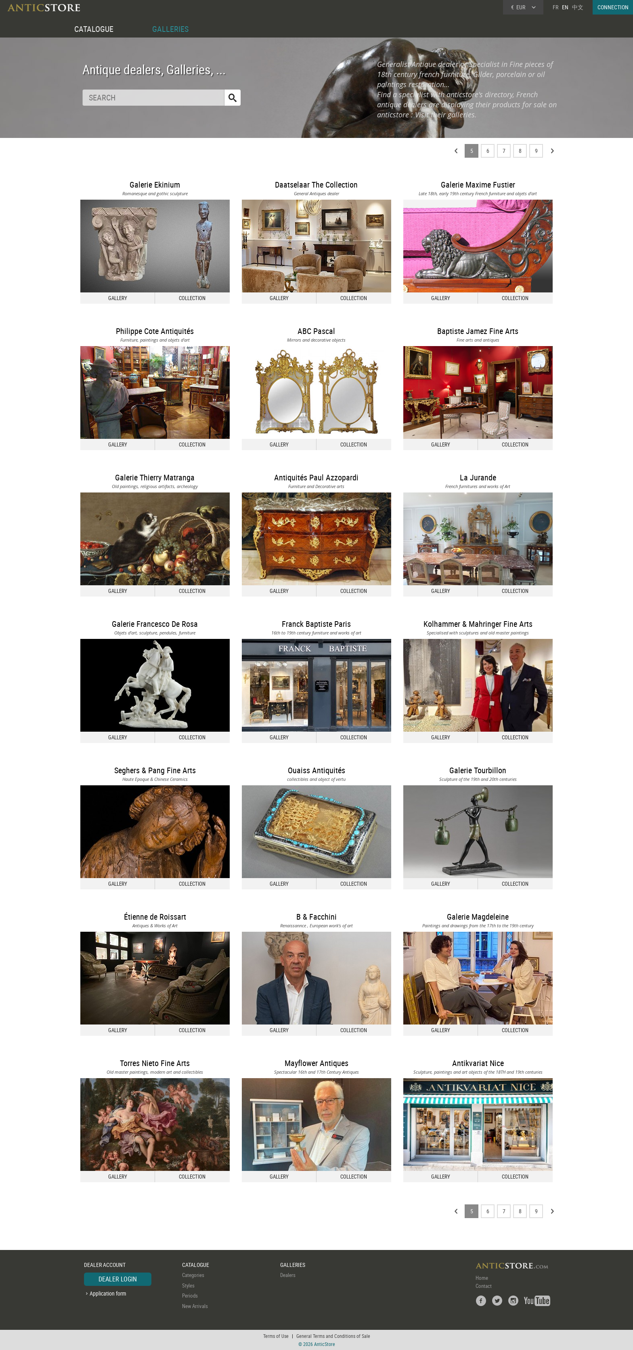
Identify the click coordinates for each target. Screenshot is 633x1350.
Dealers (288, 1275)
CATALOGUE (93, 28)
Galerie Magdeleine (478, 916)
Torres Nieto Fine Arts (155, 1063)
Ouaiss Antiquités (316, 770)
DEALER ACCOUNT (105, 1265)
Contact (484, 1285)
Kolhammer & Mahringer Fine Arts (477, 623)
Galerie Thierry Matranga (155, 477)
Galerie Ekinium (155, 184)
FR (555, 7)
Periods (190, 1295)
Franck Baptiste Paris (316, 623)
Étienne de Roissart (155, 916)
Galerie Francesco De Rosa (155, 623)
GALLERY (117, 298)
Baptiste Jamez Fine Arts (477, 331)
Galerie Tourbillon (477, 770)
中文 (577, 7)
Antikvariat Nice (478, 1063)
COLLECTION (192, 298)
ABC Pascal (316, 331)
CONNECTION (613, 7)
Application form (108, 1293)
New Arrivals (195, 1306)
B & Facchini (316, 916)
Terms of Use (276, 1336)
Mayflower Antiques (316, 1063)
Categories (193, 1275)
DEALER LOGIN (118, 1279)
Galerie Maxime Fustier (478, 184)
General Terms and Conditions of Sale (333, 1336)
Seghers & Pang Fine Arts (155, 770)
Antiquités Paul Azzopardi (316, 477)
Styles (188, 1285)
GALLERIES (170, 28)
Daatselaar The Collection (316, 184)
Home (482, 1277)
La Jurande (478, 477)
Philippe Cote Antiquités (155, 331)
